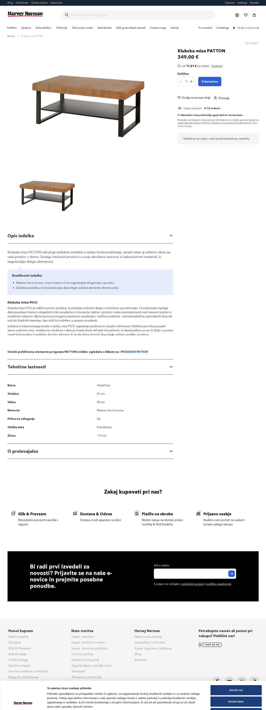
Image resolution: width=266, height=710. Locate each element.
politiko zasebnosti (219, 584)
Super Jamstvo (82, 637)
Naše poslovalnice (148, 637)
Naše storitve (82, 631)
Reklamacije (17, 654)
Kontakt (254, 2)
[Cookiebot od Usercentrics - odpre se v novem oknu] (23, 703)
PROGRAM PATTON (134, 351)
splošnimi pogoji (192, 584)
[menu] (133, 28)
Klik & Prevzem (19, 648)
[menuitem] (11, 28)
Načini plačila (18, 637)
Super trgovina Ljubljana (153, 648)
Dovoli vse (236, 663)
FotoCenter (22, 2)
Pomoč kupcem (20, 631)
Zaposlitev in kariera (150, 642)
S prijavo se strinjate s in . (193, 584)
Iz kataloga (222, 27)
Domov (11, 36)
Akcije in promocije (248, 27)
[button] (237, 15)
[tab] (90, 236)
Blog (10, 2)
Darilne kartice (39, 2)
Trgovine (230, 2)
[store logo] (25, 14)
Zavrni (236, 686)
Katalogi (242, 2)
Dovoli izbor (236, 674)
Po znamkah (205, 27)
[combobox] (141, 15)
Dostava (14, 642)
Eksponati (56, 2)
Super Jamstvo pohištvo (89, 648)
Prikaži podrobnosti (187, 702)
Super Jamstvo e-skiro (88, 642)
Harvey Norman (147, 631)
